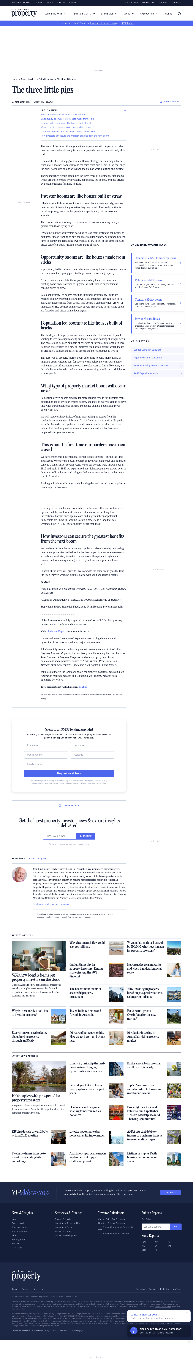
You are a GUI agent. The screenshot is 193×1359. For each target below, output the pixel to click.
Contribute (176, 3)
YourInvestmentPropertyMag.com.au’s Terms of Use (87, 781)
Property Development (66, 1235)
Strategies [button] (109, 14)
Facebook (38, 3)
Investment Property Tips (67, 1223)
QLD (144, 1250)
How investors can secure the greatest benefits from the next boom (75, 136)
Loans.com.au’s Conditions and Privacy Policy (89, 783)
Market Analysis (19, 1231)
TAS (170, 1246)
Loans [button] (128, 14)
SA (156, 1246)
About (15, 1289)
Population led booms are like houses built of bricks (66, 123)
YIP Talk (15, 1244)
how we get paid (18, 1309)
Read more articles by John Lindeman (51, 904)
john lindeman (46, 79)
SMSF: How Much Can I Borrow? (114, 1234)
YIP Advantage (131, 3)
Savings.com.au (50, 1331)
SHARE (170, 102)
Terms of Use (71, 1297)
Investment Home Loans (103, 23)
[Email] (69, 764)
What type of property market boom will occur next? (67, 127)
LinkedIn (61, 3)
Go (175, 1227)
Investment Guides (64, 1227)
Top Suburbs (148, 1219)
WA (156, 1242)
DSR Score (17, 1248)
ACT (170, 1242)
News (14, 1219)
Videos (168, 14)
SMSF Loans (127, 23)
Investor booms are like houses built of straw (63, 115)
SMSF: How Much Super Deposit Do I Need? (116, 1228)
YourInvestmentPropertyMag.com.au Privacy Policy (50, 783)
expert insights (28, 79)
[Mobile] (46, 755)
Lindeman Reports (56, 631)
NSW (144, 1242)
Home (14, 79)
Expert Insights (37, 858)
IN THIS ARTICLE (49, 110)
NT (156, 1250)
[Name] (46, 745)
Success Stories (19, 1227)
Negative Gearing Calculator (112, 1223)
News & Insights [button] (84, 14)
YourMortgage (77, 1331)
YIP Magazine (148, 3)
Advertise (163, 3)
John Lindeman (22, 102)
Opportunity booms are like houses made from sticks (67, 119)
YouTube (177, 1289)
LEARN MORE (171, 1192)
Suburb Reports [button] (55, 14)
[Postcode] (92, 755)
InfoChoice (64, 1331)
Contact (26, 1289)
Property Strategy (64, 1231)
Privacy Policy (57, 1297)
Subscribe (86, 836)
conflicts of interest (163, 1306)
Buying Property (63, 1219)
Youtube (72, 3)
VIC (143, 1246)
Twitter (49, 3)
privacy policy (83, 844)
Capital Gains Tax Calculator (112, 1219)
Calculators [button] (149, 14)
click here (82, 687)
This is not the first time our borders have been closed (68, 132)
